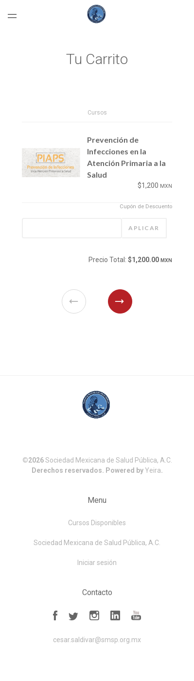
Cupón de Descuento (146, 206)
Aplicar (143, 228)
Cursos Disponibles (97, 523)
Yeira (153, 470)
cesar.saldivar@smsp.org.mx (97, 640)
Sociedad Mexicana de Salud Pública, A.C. (108, 460)
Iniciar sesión (97, 562)
